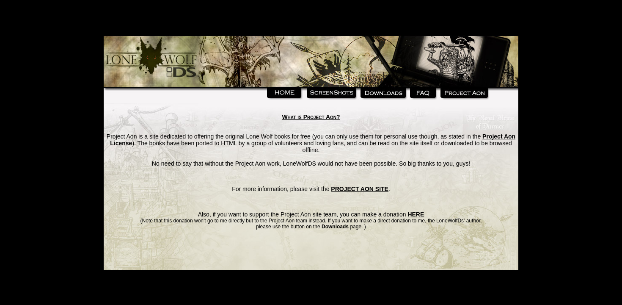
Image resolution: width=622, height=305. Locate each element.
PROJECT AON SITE (359, 189)
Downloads (335, 227)
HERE (415, 214)
